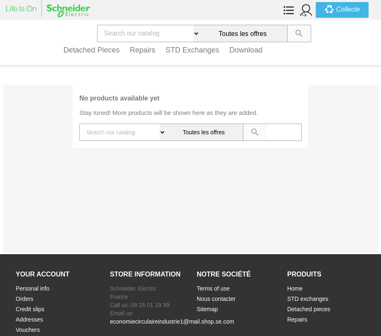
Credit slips (30, 309)
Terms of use (213, 288)
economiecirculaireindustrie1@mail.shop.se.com (172, 321)
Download (245, 50)
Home (294, 288)
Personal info (33, 288)
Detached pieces (92, 50)
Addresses (29, 319)
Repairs (142, 50)
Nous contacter (216, 298)
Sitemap (207, 309)
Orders (24, 298)
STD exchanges (192, 50)
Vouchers (28, 329)
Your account (42, 274)
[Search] (145, 33)
